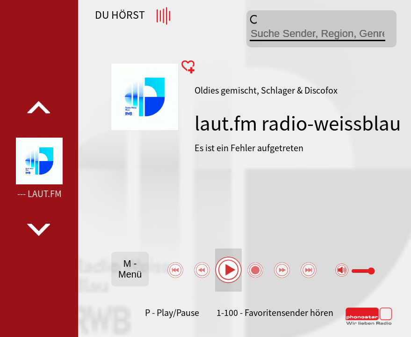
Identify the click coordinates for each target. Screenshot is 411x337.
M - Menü (130, 268)
